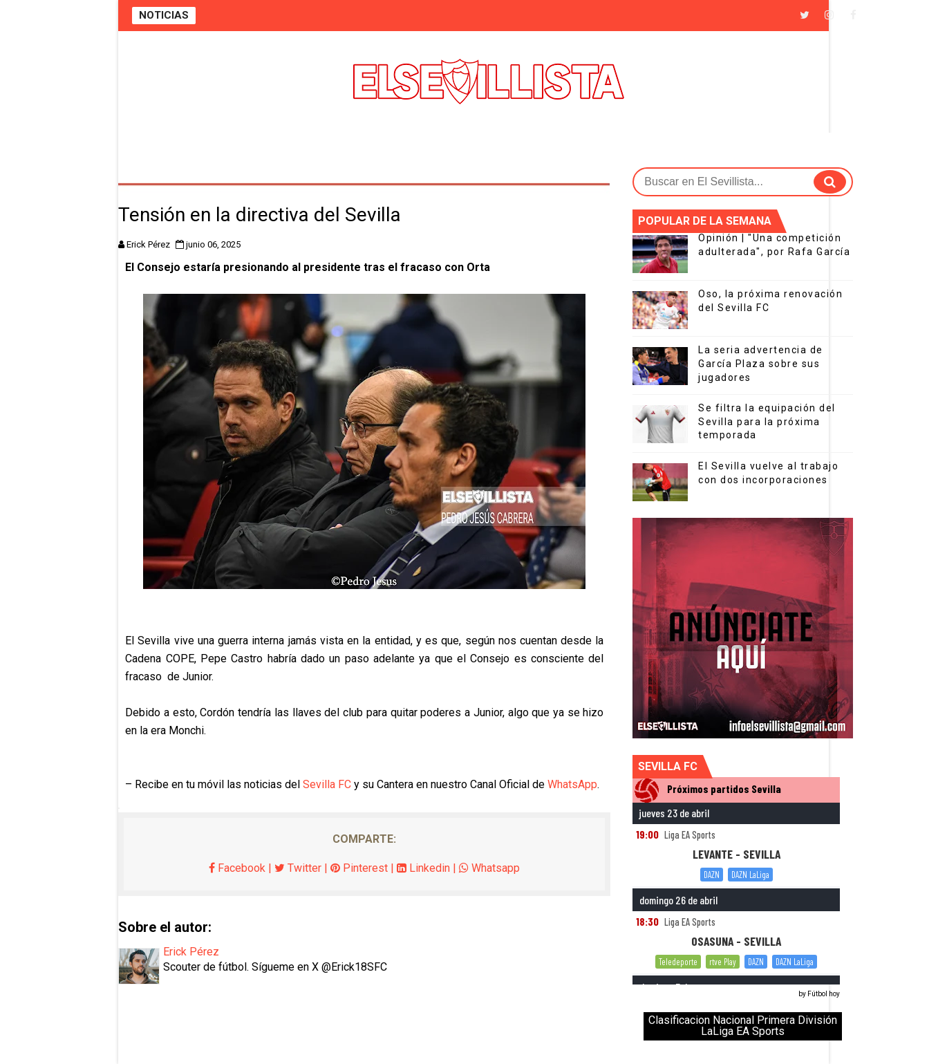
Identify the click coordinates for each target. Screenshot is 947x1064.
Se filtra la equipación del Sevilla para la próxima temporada (767, 421)
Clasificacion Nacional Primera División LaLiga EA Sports (742, 1026)
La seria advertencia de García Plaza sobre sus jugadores (760, 363)
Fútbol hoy (823, 994)
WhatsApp (572, 784)
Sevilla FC (327, 784)
